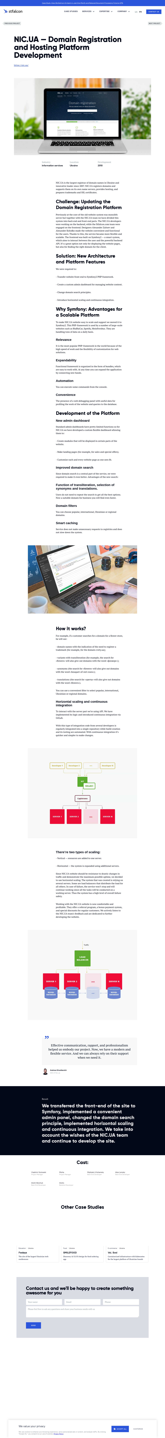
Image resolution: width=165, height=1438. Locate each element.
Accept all (120, 1429)
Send (33, 1325)
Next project (154, 23)
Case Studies (71, 11)
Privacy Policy (58, 1434)
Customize (138, 1429)
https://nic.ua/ (21, 65)
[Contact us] (153, 11)
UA (136, 12)
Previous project (12, 23)
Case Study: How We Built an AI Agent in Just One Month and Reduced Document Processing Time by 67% (82, 3)
